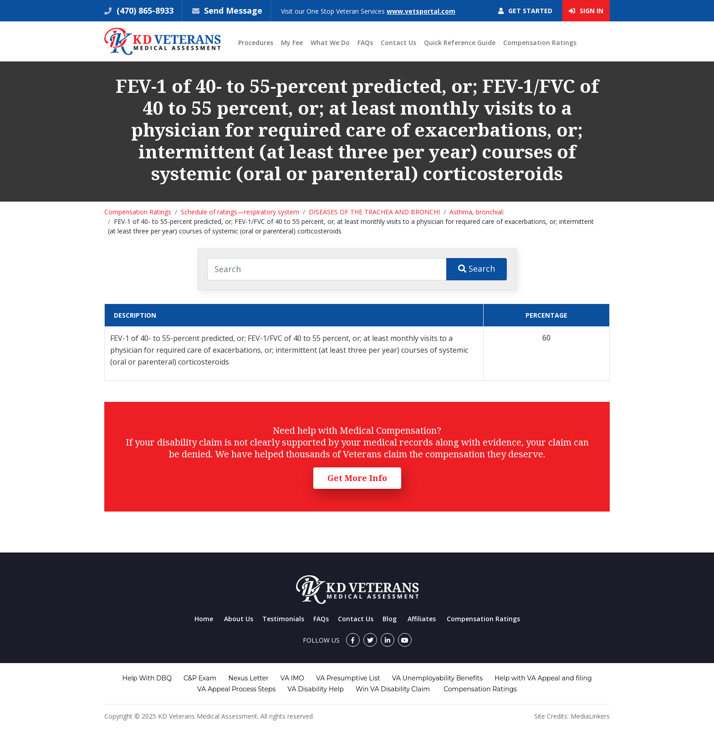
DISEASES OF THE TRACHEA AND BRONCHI (374, 212)
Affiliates (422, 618)
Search (476, 268)
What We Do (330, 42)
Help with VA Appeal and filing (543, 678)
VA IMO (292, 678)
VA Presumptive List (348, 678)
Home (203, 618)
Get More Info (357, 477)
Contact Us (398, 42)
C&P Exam (200, 678)
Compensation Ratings (539, 42)
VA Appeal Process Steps (236, 689)
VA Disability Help (315, 689)
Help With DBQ (147, 678)
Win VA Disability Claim (393, 689)
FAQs (365, 42)
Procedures (255, 42)
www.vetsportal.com (421, 11)
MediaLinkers (590, 716)
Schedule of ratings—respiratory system (240, 212)
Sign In (586, 10)
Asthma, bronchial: (476, 212)
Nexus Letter (248, 678)
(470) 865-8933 (143, 10)
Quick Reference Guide (459, 42)
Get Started (525, 10)
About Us (238, 618)
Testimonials (283, 618)
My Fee (292, 42)
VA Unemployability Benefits (437, 678)
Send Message (233, 10)
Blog (389, 618)
